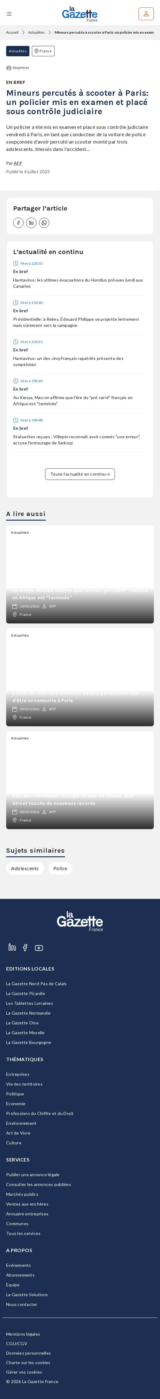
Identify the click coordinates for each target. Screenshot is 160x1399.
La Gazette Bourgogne (28, 1042)
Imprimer (17, 67)
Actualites (36, 32)
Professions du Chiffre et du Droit (40, 1113)
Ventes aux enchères (27, 1203)
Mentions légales (23, 1334)
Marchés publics (22, 1194)
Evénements (18, 1265)
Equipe (13, 1284)
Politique (15, 1093)
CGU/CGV (16, 1343)
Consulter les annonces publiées (38, 1184)
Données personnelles (28, 1353)
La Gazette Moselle (25, 1032)
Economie (15, 1103)
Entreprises (17, 1074)
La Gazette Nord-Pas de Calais (36, 983)
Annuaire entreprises (27, 1213)
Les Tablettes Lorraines (29, 1003)
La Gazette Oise (22, 1022)
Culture (13, 1142)
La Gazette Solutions (27, 1294)
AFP (18, 163)
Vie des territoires (24, 1084)
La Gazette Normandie (28, 1013)
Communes (17, 1223)
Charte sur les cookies (28, 1362)
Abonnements (20, 1274)
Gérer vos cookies (24, 1372)
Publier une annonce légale (33, 1174)
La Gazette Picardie (25, 993)
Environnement (21, 1123)
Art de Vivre (18, 1132)
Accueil (12, 32)
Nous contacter (21, 1304)
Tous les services (23, 1233)
